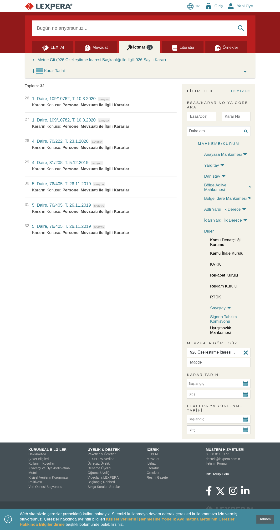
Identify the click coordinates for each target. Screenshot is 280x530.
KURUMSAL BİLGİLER (48, 449)
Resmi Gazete (157, 477)
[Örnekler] (226, 47)
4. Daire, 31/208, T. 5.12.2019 (60, 162)
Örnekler (153, 473)
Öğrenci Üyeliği (99, 473)
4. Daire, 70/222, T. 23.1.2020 (60, 141)
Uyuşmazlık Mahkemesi (220, 330)
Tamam (265, 519)
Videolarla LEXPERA (103, 477)
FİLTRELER (200, 91)
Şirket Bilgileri (39, 459)
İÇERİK (153, 449)
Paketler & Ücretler (102, 454)
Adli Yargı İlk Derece (222, 209)
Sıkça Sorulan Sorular (104, 487)
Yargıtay (211, 165)
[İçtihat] (139, 47)
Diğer (209, 231)
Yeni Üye (245, 6)
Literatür (153, 468)
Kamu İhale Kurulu (227, 253)
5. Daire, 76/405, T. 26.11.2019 (61, 183)
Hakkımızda (37, 454)
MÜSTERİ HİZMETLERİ (225, 449)
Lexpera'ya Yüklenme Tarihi (215, 408)
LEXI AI (152, 454)
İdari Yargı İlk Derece (223, 220)
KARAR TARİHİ (203, 375)
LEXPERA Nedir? (101, 459)
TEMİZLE (240, 91)
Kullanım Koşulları (42, 463)
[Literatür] (183, 47)
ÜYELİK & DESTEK (104, 449)
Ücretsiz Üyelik (99, 463)
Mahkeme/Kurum (218, 143)
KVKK (215, 264)
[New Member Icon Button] (231, 6)
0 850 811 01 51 (218, 454)
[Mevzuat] (96, 47)
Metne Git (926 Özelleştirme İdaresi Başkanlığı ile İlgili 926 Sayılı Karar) (101, 60)
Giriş (218, 6)
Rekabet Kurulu (224, 275)
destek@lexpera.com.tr (223, 459)
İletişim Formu (216, 463)
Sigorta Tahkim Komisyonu (223, 319)
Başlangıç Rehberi (101, 482)
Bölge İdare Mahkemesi (225, 198)
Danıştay (212, 176)
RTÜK (215, 297)
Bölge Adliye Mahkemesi (215, 187)
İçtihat (151, 463)
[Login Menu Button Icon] (208, 6)
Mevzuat (153, 459)
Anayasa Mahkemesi (223, 154)
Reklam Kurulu (223, 286)
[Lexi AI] (52, 47)
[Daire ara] (219, 131)
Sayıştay (218, 308)
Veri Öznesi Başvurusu (45, 487)
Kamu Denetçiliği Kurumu (225, 242)
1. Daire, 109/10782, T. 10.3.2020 (64, 98)
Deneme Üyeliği (99, 468)
